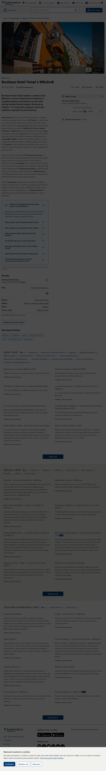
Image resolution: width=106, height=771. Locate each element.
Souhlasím (9, 764)
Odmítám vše (23, 764)
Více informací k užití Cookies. (52, 758)
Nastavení (36, 764)
